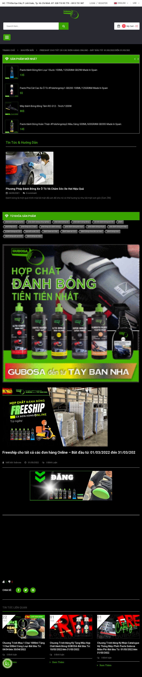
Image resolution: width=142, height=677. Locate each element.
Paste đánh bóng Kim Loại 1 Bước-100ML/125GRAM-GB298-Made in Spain (58, 70)
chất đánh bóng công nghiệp (38, 222)
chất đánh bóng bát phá (14, 222)
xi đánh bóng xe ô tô (13, 231)
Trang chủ (8, 50)
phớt (120, 222)
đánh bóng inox (112, 231)
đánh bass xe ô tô (69, 231)
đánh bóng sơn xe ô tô (14, 236)
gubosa (17, 462)
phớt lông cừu (11, 227)
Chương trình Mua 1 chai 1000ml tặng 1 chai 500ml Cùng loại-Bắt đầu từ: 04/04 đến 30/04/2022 (23, 646)
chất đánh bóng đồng (81, 222)
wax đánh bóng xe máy (118, 227)
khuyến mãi (27, 50)
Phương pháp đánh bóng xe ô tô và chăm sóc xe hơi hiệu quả (45, 188)
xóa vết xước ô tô (32, 231)
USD (135, 3)
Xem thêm (9, 662)
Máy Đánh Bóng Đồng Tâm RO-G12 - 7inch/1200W (45, 106)
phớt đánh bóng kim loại (74, 227)
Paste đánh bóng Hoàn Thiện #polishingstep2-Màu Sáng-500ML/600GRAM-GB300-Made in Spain (70, 124)
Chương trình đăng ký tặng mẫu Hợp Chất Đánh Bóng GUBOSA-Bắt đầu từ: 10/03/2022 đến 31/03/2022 (70, 646)
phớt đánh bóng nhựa (96, 227)
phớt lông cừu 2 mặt (28, 227)
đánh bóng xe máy (34, 236)
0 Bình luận (49, 462)
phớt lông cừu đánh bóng (50, 227)
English (120, 3)
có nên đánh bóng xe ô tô (104, 222)
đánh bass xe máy (50, 231)
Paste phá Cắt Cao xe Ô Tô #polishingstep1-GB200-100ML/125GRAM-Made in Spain (64, 88)
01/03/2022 (31, 462)
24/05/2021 (14, 193)
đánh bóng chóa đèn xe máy (91, 231)
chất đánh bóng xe (61, 222)
